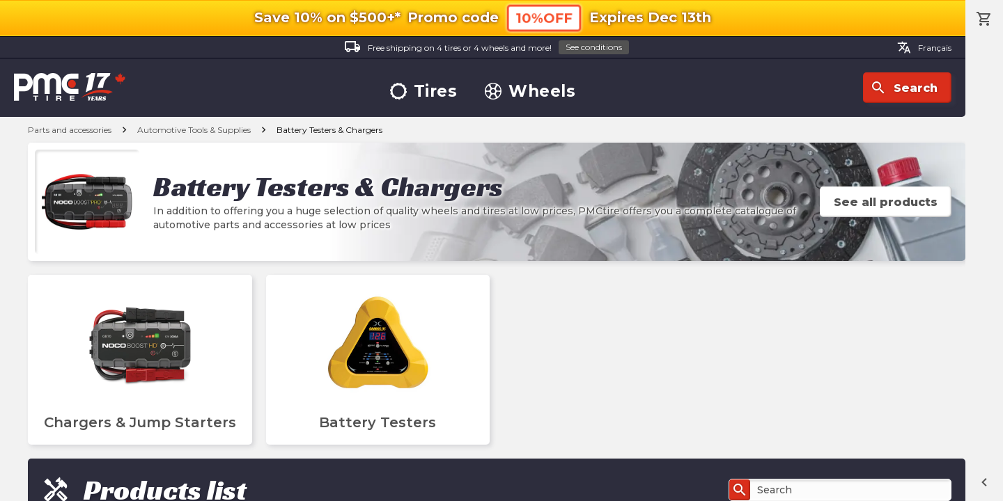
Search (904, 87)
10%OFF (544, 18)
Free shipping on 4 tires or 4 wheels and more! (486, 47)
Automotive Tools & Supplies (194, 130)
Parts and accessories (69, 130)
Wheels (530, 91)
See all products (886, 202)
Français (924, 47)
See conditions (594, 47)
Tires (424, 91)
